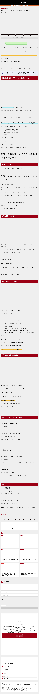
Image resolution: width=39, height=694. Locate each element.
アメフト (6, 670)
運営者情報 (5, 676)
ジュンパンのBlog (19, 2)
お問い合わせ (6, 678)
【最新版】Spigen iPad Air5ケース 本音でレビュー (13, 689)
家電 (6, 662)
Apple (6, 660)
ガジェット (5, 658)
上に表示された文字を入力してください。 (10, 603)
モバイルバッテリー (9, 663)
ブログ (4, 673)
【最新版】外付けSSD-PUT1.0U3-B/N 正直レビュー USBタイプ (16, 687)
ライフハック (3, 8)
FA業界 (6, 669)
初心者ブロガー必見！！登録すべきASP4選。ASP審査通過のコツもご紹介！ (18, 688)
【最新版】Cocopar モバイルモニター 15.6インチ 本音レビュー (15, 690)
